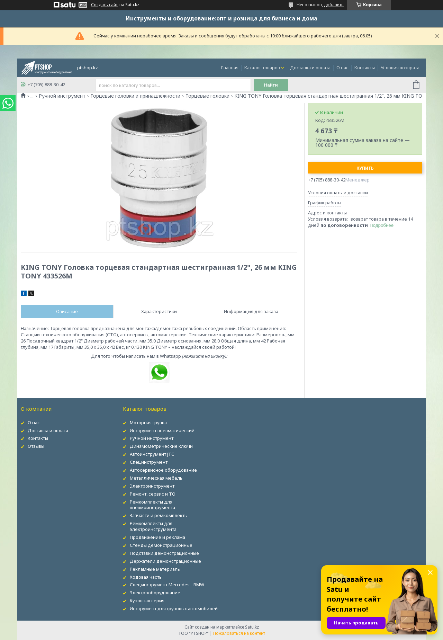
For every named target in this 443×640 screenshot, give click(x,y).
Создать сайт (104, 4)
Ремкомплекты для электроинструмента (153, 526)
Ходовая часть (146, 577)
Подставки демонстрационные (164, 553)
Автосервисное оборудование (163, 470)
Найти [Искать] (271, 85)
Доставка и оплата (310, 67)
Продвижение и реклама (157, 537)
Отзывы (36, 446)
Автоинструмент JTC (152, 454)
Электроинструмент (152, 486)
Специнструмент (149, 462)
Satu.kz (252, 627)
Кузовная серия (147, 600)
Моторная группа (148, 422)
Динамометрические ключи (161, 446)
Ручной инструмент (62, 96)
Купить (365, 168)
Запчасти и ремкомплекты (159, 515)
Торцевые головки (207, 96)
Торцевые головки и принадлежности (135, 96)
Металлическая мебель (156, 478)
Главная (229, 67)
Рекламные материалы (155, 569)
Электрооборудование (155, 592)
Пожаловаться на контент (239, 633)
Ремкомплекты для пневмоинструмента (152, 505)
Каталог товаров (262, 67)
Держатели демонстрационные (165, 561)
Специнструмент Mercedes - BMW (167, 584)
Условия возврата (400, 67)
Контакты (364, 67)
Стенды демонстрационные (161, 545)
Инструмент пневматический (162, 430)
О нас (342, 67)
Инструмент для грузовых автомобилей (174, 608)
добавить (334, 5)
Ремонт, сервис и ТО (152, 494)
